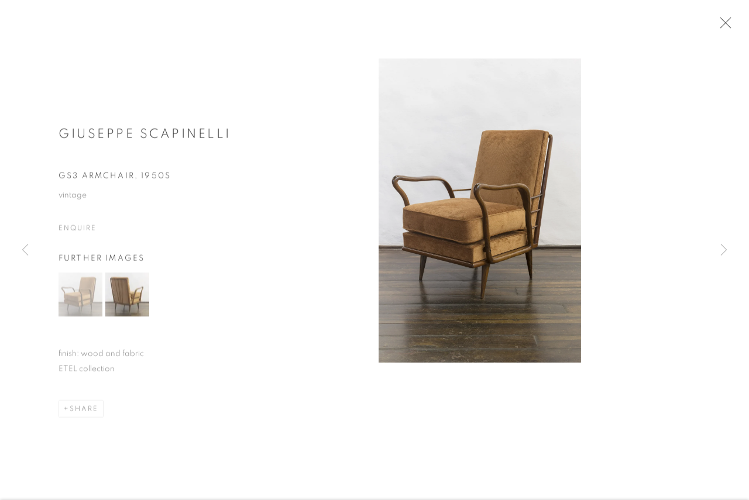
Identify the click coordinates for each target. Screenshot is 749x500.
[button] (80, 297)
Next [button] (724, 250)
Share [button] (84, 411)
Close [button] (724, 26)
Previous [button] (25, 250)
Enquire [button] (77, 230)
